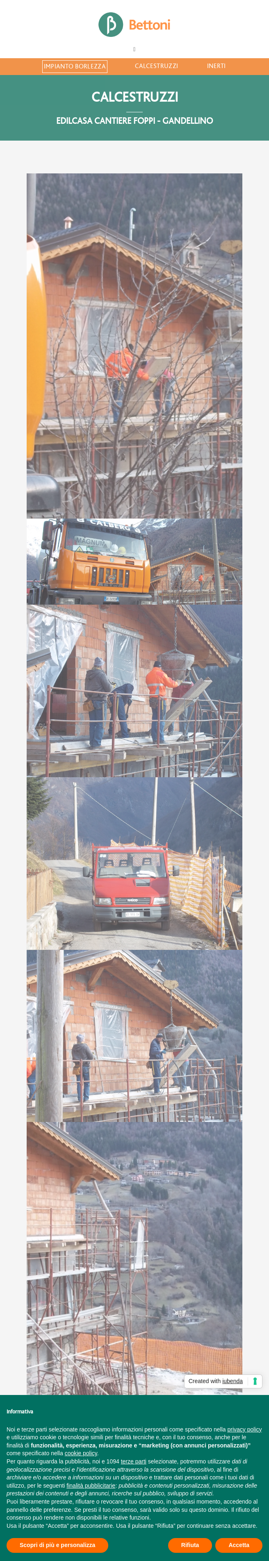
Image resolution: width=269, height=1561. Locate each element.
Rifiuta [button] (190, 1545)
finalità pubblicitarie (90, 1485)
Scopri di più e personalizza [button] (57, 1545)
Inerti (216, 66)
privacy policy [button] (245, 1429)
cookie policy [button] (81, 1453)
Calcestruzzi (156, 66)
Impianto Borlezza (75, 66)
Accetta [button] (238, 1545)
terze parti (133, 1461)
